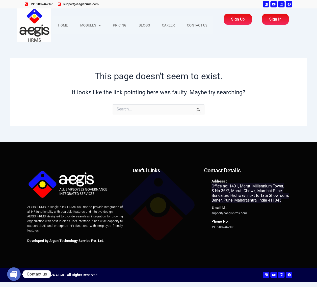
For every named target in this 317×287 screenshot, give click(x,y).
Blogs (145, 25)
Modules (90, 25)
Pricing (120, 25)
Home (63, 25)
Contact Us (198, 25)
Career (169, 25)
